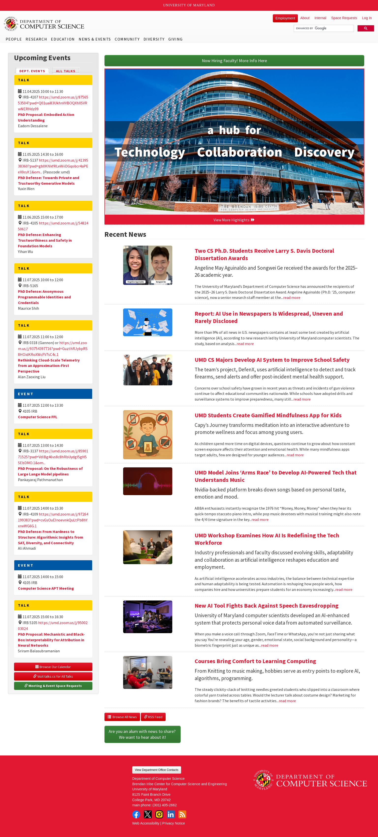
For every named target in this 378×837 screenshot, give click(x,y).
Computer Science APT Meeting (46, 588)
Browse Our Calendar (53, 667)
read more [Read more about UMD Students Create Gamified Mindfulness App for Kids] (295, 454)
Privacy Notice (173, 823)
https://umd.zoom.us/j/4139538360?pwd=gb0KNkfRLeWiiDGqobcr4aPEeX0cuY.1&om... (53, 166)
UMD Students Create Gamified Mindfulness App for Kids (268, 415)
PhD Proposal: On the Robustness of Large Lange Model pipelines (50, 471)
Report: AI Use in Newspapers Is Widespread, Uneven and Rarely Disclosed (269, 317)
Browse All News (122, 717)
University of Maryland (189, 5)
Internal (320, 18)
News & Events (95, 39)
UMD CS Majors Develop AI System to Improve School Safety (272, 359)
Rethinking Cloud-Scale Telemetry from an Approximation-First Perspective (49, 366)
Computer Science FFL (37, 416)
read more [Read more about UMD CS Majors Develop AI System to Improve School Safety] (302, 399)
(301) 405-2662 (165, 805)
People (14, 39)
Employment (285, 18)
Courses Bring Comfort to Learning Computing (255, 661)
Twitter (148, 814)
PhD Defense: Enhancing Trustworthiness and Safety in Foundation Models (45, 240)
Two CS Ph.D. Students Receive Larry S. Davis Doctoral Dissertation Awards (264, 254)
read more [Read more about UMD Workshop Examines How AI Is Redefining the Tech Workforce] (343, 589)
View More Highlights (234, 219)
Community (127, 39)
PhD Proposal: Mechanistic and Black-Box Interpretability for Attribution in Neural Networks (51, 640)
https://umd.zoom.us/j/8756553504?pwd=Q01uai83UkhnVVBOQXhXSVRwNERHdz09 (53, 103)
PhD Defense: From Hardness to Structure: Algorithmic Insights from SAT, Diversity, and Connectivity (50, 537)
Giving (175, 39)
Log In (367, 18)
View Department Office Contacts (156, 770)
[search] (323, 28)
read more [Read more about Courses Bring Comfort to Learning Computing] (287, 700)
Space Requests (344, 18)
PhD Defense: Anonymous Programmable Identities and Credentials (44, 297)
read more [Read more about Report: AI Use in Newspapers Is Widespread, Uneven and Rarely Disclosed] (245, 343)
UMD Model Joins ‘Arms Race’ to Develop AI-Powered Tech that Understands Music (276, 476)
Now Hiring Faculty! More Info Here (234, 60)
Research (36, 39)
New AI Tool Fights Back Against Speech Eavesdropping (266, 605)
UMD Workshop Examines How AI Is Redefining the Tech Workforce (267, 538)
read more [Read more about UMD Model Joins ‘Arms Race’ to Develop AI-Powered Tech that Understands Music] (260, 519)
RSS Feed (153, 717)
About (305, 18)
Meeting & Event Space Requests (53, 686)
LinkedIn (171, 814)
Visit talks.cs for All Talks (53, 676)
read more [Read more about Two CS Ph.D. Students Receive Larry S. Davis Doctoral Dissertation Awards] (291, 297)
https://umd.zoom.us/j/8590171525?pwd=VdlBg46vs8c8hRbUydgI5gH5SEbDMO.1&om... (53, 456)
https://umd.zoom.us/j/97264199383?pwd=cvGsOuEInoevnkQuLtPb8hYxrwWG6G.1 (53, 520)
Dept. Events (34, 70)
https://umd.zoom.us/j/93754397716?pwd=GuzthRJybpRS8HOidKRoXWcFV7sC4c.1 (52, 348)
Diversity (154, 39)
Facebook (136, 814)
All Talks (65, 71)
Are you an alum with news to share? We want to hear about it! (142, 734)
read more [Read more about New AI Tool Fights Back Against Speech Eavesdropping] (269, 645)
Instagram (159, 814)
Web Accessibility (146, 823)
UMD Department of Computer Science (44, 24)
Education (63, 39)
